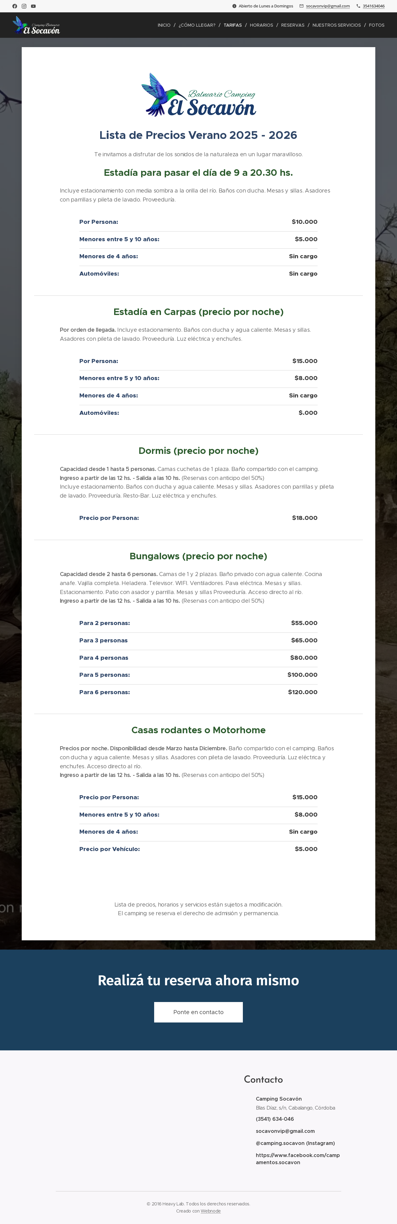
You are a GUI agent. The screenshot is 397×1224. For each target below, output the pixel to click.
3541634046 (374, 6)
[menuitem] (166, 25)
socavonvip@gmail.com (328, 6)
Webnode (211, 1211)
